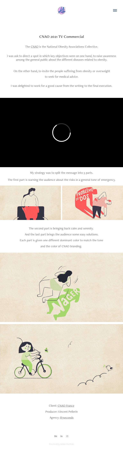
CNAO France (66, 406)
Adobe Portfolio (67, 444)
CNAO (34, 47)
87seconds (67, 418)
